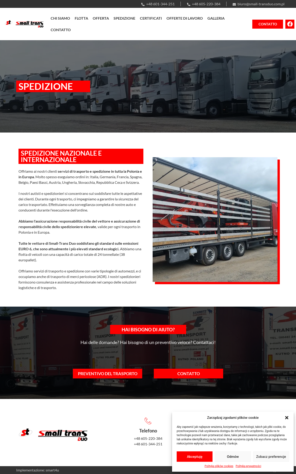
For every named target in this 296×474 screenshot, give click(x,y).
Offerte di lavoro (184, 18)
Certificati (151, 18)
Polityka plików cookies (219, 466)
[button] (286, 417)
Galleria (216, 18)
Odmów (233, 457)
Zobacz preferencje (271, 457)
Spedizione (124, 18)
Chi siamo (60, 18)
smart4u (52, 470)
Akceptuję (194, 457)
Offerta (101, 18)
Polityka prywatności (248, 466)
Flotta (81, 18)
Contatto (61, 29)
